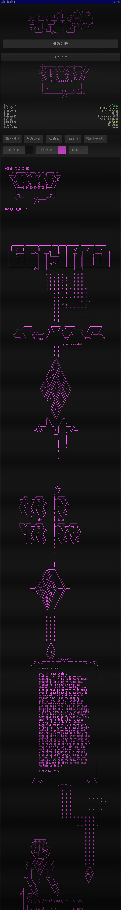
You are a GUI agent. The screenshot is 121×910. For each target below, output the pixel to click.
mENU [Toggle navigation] (117, 2)
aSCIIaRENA (8, 2)
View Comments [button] (95, 138)
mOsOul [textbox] (76, 150)
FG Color (46, 150)
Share (71, 138)
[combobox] (78, 150)
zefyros (113, 105)
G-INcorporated (108, 108)
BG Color (13, 150)
